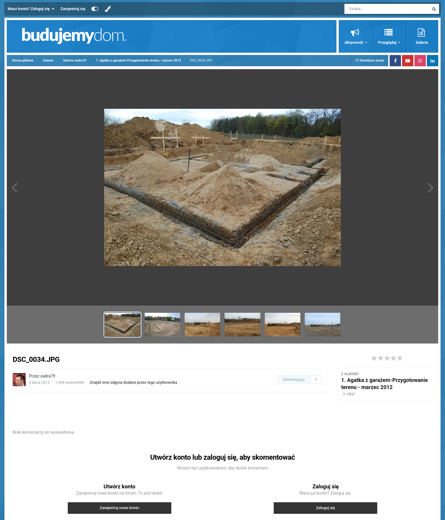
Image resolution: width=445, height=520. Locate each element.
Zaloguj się (325, 508)
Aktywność (354, 42)
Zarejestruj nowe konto (119, 508)
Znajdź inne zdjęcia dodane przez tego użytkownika (133, 382)
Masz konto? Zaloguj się (31, 9)
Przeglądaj (387, 42)
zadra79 (47, 376)
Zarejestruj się (72, 9)
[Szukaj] (373, 9)
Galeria (422, 42)
